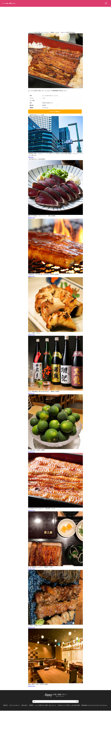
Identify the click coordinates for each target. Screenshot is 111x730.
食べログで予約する (55, 111)
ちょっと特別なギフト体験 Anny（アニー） (46, 705)
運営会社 (5, 705)
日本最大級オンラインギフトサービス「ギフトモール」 (94, 705)
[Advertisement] (55, 18)
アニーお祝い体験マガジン (9, 3)
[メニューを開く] (105, 3)
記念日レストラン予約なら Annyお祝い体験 (69, 705)
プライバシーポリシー (14, 705)
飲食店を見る (31, 217)
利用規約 (31, 705)
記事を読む (31, 157)
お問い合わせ (24, 705)
